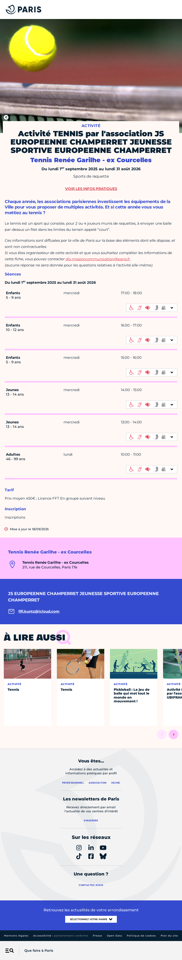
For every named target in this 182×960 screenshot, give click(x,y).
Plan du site (169, 935)
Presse (97, 935)
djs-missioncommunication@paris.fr (98, 259)
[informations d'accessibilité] (151, 308)
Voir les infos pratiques (91, 188)
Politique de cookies (141, 935)
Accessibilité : (60, 935)
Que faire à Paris (38, 950)
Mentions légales (16, 935)
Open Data (114, 935)
